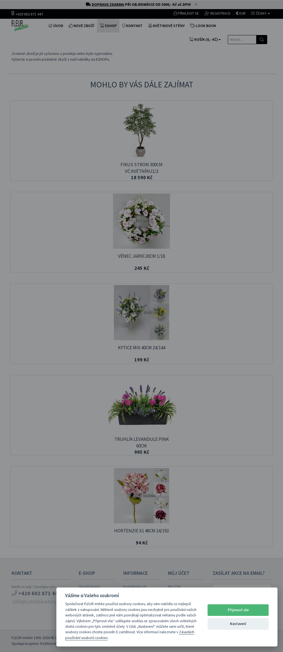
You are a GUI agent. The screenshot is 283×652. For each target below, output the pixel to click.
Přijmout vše (238, 610)
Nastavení (238, 623)
